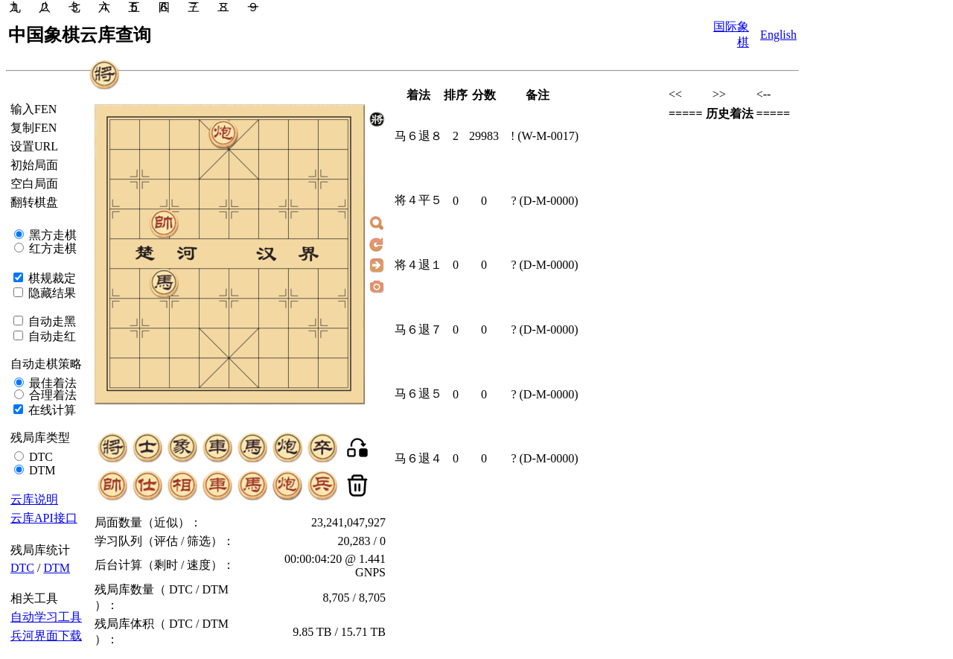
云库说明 (34, 499)
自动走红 (50, 336)
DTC (39, 457)
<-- (763, 94)
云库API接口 (43, 518)
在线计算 (50, 410)
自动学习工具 (46, 617)
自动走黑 (50, 321)
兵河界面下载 (46, 635)
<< (675, 94)
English (778, 34)
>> (719, 94)
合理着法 (51, 395)
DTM (41, 470)
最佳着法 (51, 383)
